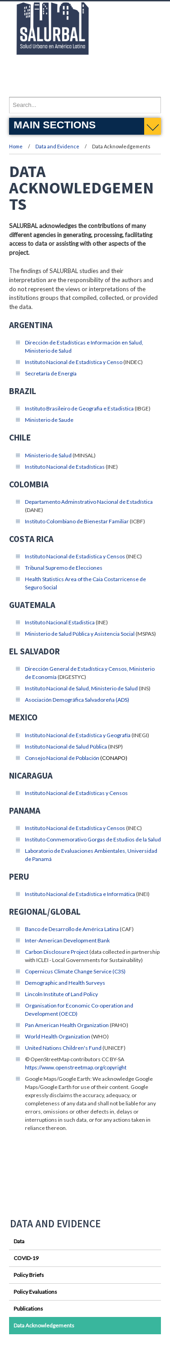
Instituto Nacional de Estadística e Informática (80, 894)
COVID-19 (26, 1258)
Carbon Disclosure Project (56, 951)
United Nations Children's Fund (63, 1047)
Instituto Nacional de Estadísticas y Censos (76, 793)
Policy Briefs (29, 1274)
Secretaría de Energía (51, 373)
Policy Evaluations (35, 1291)
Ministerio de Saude (49, 419)
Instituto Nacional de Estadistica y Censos (75, 556)
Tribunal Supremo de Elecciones (63, 567)
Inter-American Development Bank (67, 940)
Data (19, 1241)
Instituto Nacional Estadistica (60, 622)
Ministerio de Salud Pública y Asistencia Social (80, 633)
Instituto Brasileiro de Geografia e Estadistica (79, 408)
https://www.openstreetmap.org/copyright (75, 1067)
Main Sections (55, 125)
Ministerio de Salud (48, 455)
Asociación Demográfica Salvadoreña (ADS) (77, 699)
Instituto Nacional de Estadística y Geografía (78, 735)
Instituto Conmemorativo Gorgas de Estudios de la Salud (93, 839)
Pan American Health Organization (67, 1025)
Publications (28, 1308)
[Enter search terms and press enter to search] (85, 105)
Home (16, 146)
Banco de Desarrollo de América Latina (72, 929)
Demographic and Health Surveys (65, 982)
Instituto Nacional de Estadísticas (65, 466)
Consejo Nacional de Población (62, 757)
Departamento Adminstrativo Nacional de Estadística (89, 501)
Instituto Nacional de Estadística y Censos (75, 828)
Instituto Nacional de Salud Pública (66, 746)
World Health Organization (57, 1036)
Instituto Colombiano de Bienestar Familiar (77, 521)
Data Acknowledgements (44, 1325)
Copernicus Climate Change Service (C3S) (75, 971)
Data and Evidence (57, 146)
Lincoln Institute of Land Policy (61, 994)
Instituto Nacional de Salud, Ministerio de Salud (81, 688)
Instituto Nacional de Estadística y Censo (73, 362)
